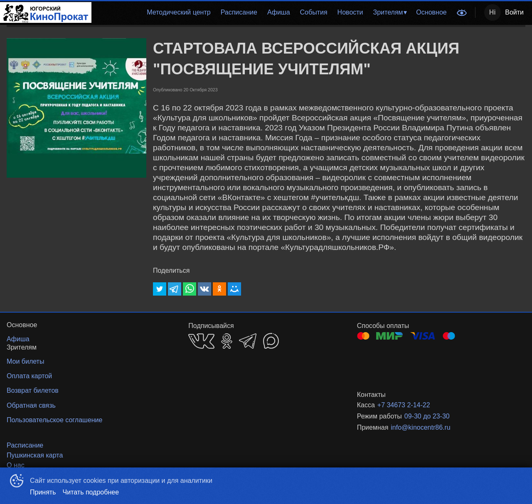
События (314, 12)
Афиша (278, 12)
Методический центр (178, 12)
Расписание (239, 12)
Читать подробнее (91, 492)
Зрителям (388, 12)
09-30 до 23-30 (427, 416)
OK (226, 341)
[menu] (271, 12)
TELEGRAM (247, 341)
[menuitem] (178, 12)
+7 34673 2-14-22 (403, 405)
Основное (431, 12)
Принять (43, 492)
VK (201, 341)
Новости (350, 12)
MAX (271, 341)
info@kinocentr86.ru (420, 427)
